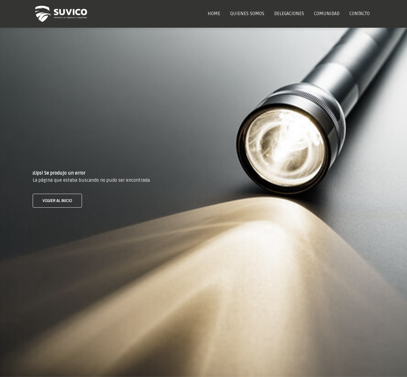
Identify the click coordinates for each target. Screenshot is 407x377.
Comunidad (327, 13)
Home (214, 13)
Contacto (359, 13)
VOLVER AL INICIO (57, 200)
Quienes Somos (247, 13)
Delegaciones (289, 13)
